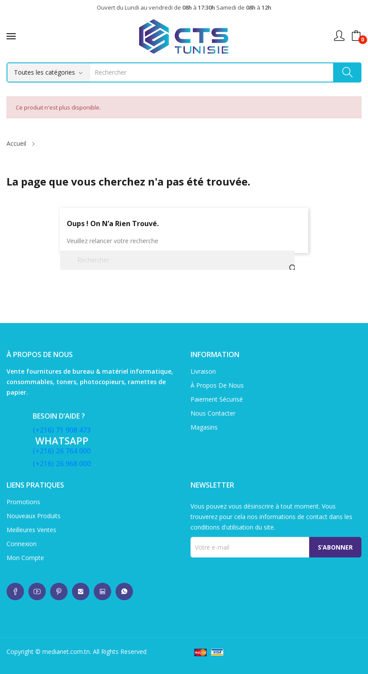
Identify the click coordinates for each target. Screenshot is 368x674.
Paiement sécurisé (217, 399)
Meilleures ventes (31, 530)
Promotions (23, 502)
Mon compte (25, 558)
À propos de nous (217, 385)
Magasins (204, 427)
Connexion (22, 544)
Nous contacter (213, 413)
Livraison (203, 371)
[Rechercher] (177, 260)
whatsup (15, 591)
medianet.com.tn (66, 651)
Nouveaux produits (34, 516)
